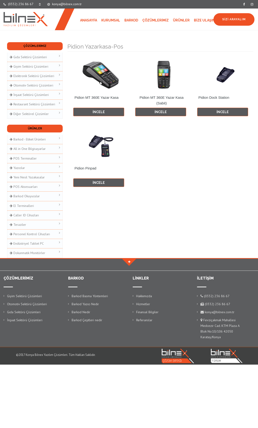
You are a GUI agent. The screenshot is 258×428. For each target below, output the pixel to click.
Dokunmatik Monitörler (35, 252)
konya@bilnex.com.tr (64, 4)
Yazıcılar (35, 167)
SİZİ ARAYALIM (234, 19)
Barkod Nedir (81, 312)
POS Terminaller (35, 158)
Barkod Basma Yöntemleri (90, 296)
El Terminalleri (35, 205)
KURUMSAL (110, 20)
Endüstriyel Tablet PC (35, 243)
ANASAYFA (88, 20)
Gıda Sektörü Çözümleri (35, 56)
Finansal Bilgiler (147, 312)
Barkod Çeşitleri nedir (87, 320)
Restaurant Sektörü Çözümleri (35, 103)
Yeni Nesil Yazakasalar (35, 176)
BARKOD (131, 20)
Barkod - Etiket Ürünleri (35, 138)
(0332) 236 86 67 (18, 4)
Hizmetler (143, 304)
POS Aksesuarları (35, 186)
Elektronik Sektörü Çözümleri (35, 75)
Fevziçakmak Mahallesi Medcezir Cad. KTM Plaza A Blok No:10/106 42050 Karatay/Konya (220, 328)
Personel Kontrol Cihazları (35, 233)
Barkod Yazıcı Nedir (85, 304)
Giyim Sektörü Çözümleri (35, 66)
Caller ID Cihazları (35, 214)
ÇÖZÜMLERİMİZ (155, 20)
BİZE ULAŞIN (204, 20)
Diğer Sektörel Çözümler (35, 113)
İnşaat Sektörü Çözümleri (35, 94)
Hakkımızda (144, 296)
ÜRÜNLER (181, 20)
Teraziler (35, 224)
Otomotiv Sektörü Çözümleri (35, 84)
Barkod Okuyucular (35, 195)
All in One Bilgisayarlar (35, 148)
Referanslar (144, 320)
